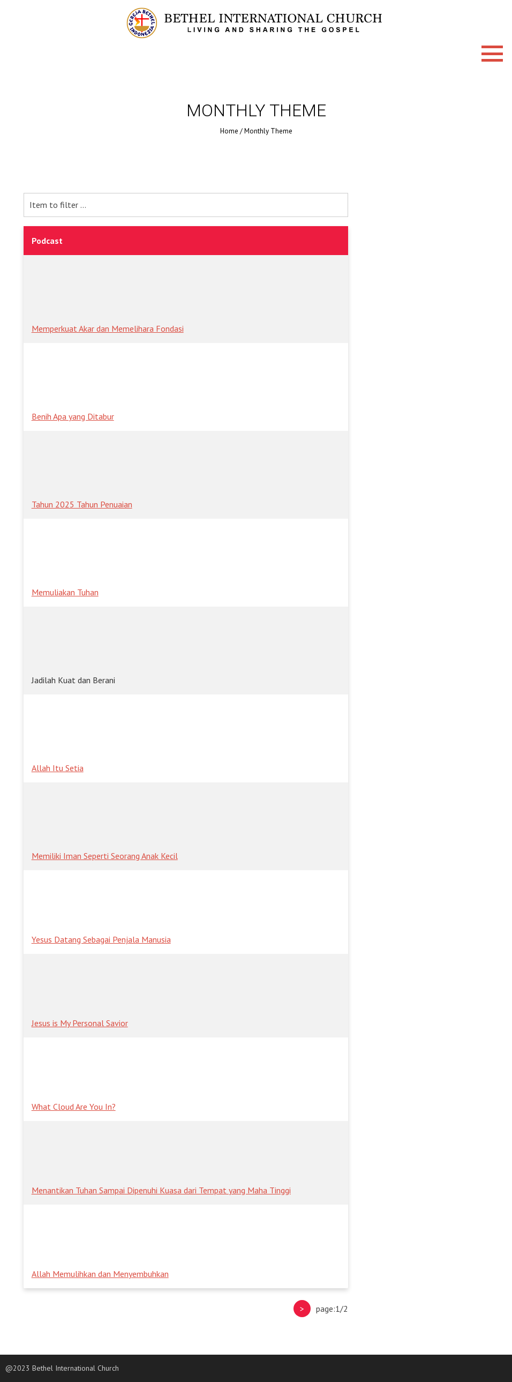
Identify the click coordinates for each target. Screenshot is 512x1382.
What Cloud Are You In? (74, 1106)
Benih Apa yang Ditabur (73, 416)
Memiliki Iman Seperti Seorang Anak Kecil (105, 855)
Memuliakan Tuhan (65, 592)
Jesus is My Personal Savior (80, 1023)
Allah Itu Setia (58, 768)
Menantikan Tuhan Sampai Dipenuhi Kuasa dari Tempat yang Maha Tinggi (161, 1190)
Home (229, 131)
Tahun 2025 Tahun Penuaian (82, 504)
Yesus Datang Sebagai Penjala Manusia (101, 939)
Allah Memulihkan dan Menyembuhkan (100, 1273)
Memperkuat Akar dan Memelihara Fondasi (108, 328)
